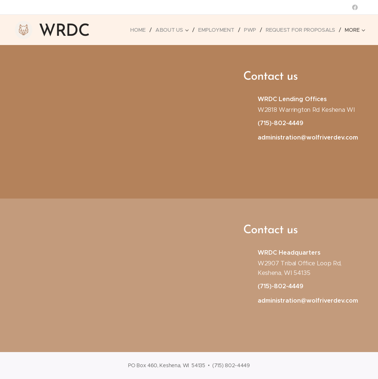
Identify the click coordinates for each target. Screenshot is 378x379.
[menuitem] (139, 30)
